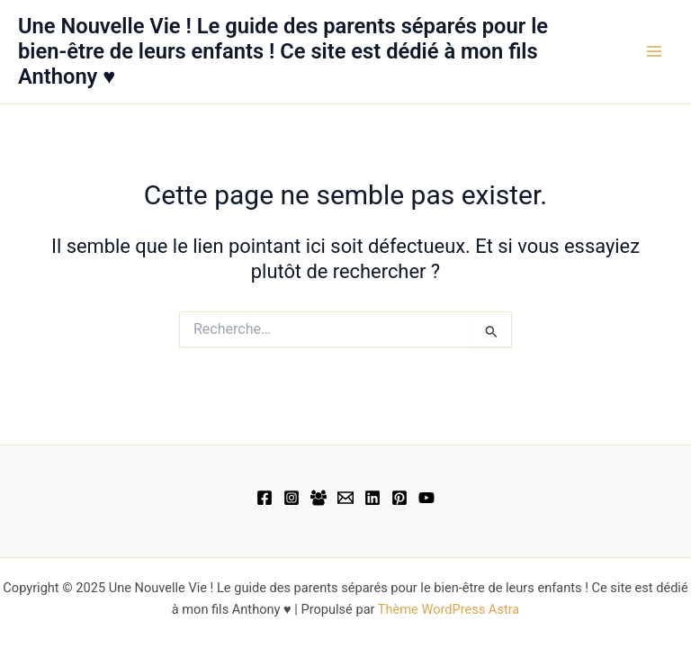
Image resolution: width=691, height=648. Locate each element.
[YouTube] (426, 498)
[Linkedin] (372, 498)
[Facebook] (264, 498)
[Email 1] (345, 498)
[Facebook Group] (318, 498)
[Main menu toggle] (654, 51)
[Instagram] (291, 498)
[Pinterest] (399, 498)
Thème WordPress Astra (448, 609)
